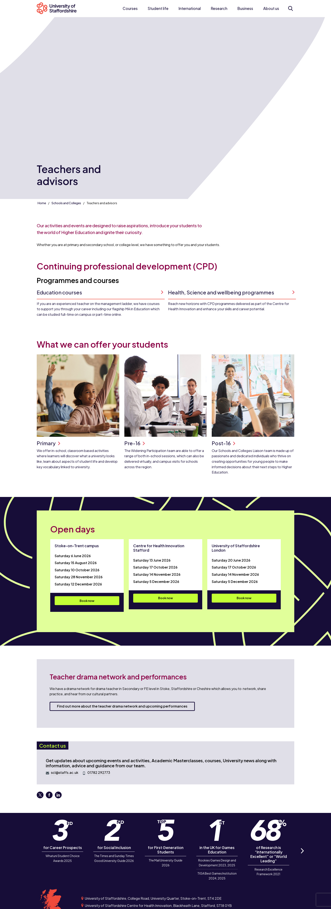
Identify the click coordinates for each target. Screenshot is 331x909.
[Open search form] (290, 8)
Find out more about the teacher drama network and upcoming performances (122, 706)
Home (42, 203)
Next (302, 855)
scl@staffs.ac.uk (64, 772)
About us (271, 8)
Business (245, 8)
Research (219, 8)
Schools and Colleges (66, 203)
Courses (130, 8)
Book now (87, 601)
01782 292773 (98, 772)
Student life (158, 8)
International (190, 8)
